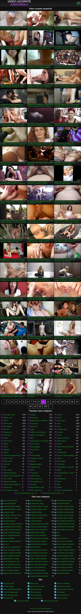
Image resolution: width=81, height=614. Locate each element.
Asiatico (5, 452)
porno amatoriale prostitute (38, 564)
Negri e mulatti (7, 458)
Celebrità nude (61, 452)
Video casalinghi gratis (10, 595)
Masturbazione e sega (37, 487)
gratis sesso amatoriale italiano (12, 547)
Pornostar (60, 432)
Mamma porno (7, 441)
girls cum (6, 544)
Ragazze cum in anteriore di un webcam (12, 476)
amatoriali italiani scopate (65, 518)
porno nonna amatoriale (37, 567)
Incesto (5, 438)
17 (77, 402)
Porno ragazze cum (36, 481)
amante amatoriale (36, 500)
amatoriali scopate (36, 521)
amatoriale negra (8, 512)
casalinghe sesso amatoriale (12, 527)
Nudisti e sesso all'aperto (38, 432)
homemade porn (35, 547)
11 (48, 402)
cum (58, 532)
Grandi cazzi (34, 426)
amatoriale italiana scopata (11, 506)
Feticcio (5, 420)
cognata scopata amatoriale (12, 529)
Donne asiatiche (35, 455)
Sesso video (60, 464)
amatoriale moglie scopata (65, 509)
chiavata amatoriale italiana (38, 527)
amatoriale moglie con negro (12, 509)
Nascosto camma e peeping (66, 455)
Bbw (31, 452)
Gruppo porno (7, 432)
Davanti (59, 487)
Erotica (59, 435)
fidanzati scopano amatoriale (39, 538)
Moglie (32, 429)
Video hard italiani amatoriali (12, 589)
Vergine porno (7, 487)
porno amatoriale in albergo (65, 561)
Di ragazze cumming (36, 458)
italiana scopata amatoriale (38, 550)
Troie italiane (61, 592)
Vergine (59, 449)
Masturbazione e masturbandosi (66, 467)
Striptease (6, 449)
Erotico (59, 481)
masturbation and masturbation (39, 553)
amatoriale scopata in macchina (12, 515)
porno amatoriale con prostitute (39, 561)
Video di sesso (8, 423)
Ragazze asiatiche (36, 464)
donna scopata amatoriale (11, 535)
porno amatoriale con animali (66, 559)
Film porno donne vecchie (65, 589)
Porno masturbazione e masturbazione (26, 493)
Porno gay (33, 484)
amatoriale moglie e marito (38, 509)
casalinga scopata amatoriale (39, 524)
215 (45, 406)
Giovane (59, 415)
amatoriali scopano (9, 521)
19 (35, 406)
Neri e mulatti (61, 461)
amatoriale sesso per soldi (65, 515)
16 (72, 402)
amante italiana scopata (64, 500)
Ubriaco (5, 444)
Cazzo (59, 426)
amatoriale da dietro (63, 503)
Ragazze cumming (63, 438)
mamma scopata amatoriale (12, 553)
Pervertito (6, 429)
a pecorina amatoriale (10, 500)
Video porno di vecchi (64, 586)
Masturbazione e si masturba (39, 441)
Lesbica (59, 444)
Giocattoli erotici (62, 429)
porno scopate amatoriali (11, 570)
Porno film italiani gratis (10, 592)
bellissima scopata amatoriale (12, 524)
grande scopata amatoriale (65, 544)
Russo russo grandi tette (64, 490)
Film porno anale (8, 583)
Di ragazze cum (35, 467)
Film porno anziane (36, 598)
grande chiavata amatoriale (38, 544)
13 (58, 402)
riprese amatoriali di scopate (39, 573)
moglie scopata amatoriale (38, 559)
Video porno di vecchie (50, 601)
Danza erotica (34, 449)
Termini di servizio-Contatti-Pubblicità (40, 608)
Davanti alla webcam (10, 473)
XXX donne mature (23, 601)
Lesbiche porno (35, 476)
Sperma (59, 476)
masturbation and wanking (65, 553)
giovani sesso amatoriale (65, 541)
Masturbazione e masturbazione (39, 420)
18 (30, 406)
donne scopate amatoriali (38, 535)
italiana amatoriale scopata (11, 550)
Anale (58, 423)
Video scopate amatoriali (19, 3)
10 (43, 402)
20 (40, 406)
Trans (58, 484)
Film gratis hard (8, 598)
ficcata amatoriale (8, 538)
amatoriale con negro (37, 503)
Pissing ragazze (35, 447)
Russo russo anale (36, 490)
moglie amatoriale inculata (65, 556)
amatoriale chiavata (9, 503)
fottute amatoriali (62, 538)
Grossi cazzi (7, 435)
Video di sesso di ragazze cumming (12, 484)
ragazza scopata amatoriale (12, 573)
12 (53, 402)
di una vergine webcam (10, 490)
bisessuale (6, 464)
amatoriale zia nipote (36, 518)
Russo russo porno (36, 479)
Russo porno (34, 423)
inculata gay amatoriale (64, 547)
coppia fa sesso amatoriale (38, 529)
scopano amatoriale (63, 573)
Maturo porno (61, 420)
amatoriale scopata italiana (38, 515)
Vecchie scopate (8, 586)
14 (62, 402)
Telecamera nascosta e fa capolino (12, 455)
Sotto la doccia (61, 441)
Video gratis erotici (36, 589)
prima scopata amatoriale (65, 570)
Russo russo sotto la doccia (52, 493)
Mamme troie (34, 583)
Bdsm (32, 438)
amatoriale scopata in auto (65, 512)
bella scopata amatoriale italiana (66, 521)
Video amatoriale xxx (63, 595)
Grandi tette (33, 418)
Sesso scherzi (7, 461)
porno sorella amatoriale (37, 570)
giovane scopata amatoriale (12, 541)
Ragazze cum (7, 418)
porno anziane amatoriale (65, 564)
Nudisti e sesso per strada (65, 447)
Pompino (33, 415)
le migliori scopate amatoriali (66, 550)
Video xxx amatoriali (63, 583)
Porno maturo (7, 470)
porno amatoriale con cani (11, 561)
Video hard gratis (35, 592)
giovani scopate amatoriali (38, 541)
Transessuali (34, 473)
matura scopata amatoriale (11, 556)
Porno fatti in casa (9, 415)
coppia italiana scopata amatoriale (66, 529)
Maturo (32, 470)
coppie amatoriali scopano (11, 532)
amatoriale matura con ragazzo (39, 506)
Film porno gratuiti (35, 595)
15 (67, 402)
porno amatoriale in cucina (11, 564)
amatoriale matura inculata (65, 506)
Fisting (5, 447)
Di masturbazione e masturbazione (66, 473)
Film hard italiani (62, 598)
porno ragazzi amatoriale (65, 567)
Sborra (59, 418)
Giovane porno (61, 479)
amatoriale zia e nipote (10, 518)
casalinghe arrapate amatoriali (66, 524)
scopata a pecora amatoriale (39, 576)
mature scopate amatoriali (38, 556)
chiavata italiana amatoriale (65, 527)
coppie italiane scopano (37, 532)
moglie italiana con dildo (11, 559)
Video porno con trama (37, 586)
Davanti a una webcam (37, 435)
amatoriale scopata (36, 512)
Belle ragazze (7, 426)
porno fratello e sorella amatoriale (12, 567)
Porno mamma (34, 444)
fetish (58, 535)
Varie (4, 467)
